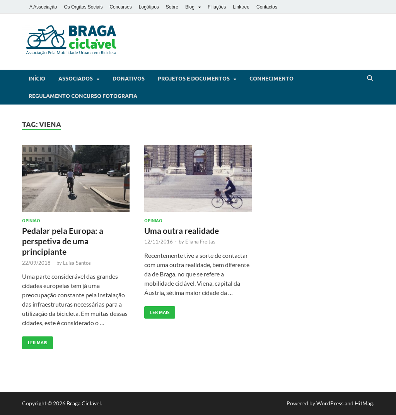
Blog (190, 7)
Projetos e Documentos (194, 78)
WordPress (329, 403)
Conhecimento (271, 78)
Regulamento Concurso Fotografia (83, 96)
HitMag (364, 403)
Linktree (241, 7)
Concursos (120, 7)
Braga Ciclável (84, 403)
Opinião (31, 220)
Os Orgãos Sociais (83, 7)
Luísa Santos (77, 263)
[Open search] (370, 78)
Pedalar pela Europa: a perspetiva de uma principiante (62, 241)
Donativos (129, 78)
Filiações (217, 7)
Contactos (266, 7)
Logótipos (149, 7)
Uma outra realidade (181, 230)
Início (37, 78)
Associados (75, 78)
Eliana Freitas (200, 241)
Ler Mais (34, 340)
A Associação (43, 7)
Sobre (172, 7)
